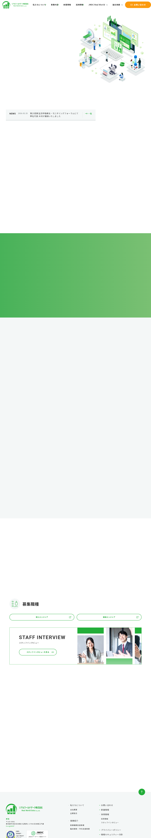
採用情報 (79, 6)
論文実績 (114, 6)
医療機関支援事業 (77, 791)
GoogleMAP (10, 792)
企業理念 (73, 779)
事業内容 (56, 6)
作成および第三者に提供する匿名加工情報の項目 (123, 804)
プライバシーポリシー (111, 795)
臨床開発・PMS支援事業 (80, 794)
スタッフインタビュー (110, 788)
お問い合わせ (107, 770)
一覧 (90, 75)
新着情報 (69, 6)
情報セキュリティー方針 (112, 800)
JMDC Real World (96, 6)
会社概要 (73, 775)
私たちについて (41, 6)
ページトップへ (141, 757)
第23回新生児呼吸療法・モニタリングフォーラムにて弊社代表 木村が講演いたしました (54, 76)
